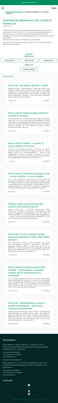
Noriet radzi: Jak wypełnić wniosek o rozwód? (28, 85)
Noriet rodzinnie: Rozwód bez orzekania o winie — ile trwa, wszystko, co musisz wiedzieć (29, 175)
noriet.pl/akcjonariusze (16, 359)
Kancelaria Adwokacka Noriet (14, 12)
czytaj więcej (46, 100)
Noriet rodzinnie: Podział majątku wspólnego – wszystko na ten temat (29, 114)
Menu (53, 8)
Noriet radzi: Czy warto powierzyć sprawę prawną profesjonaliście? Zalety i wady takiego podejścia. (29, 237)
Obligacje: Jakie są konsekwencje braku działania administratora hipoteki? (26, 205)
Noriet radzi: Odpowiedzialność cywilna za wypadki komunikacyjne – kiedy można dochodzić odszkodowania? (26, 306)
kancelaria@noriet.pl (10, 356)
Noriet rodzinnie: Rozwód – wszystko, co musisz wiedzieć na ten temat (26, 144)
